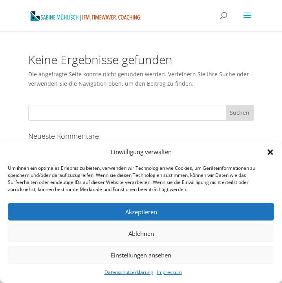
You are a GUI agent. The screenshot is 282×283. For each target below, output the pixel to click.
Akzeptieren (141, 212)
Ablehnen (141, 233)
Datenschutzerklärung (128, 272)
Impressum (169, 272)
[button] (270, 152)
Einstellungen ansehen (141, 255)
